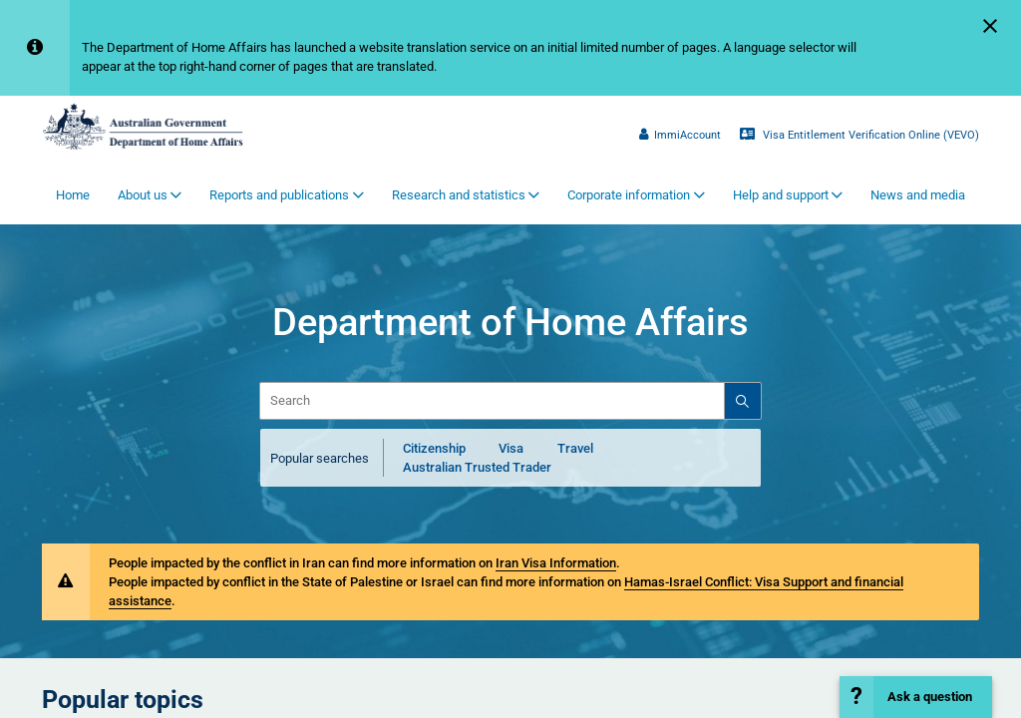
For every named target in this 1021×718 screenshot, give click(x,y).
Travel (575, 448)
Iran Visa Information (556, 562)
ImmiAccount (680, 135)
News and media (917, 194)
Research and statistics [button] (458, 194)
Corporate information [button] (628, 194)
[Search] (742, 401)
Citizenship (434, 448)
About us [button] (143, 194)
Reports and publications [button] (279, 194)
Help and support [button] (781, 194)
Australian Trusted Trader (477, 467)
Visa (511, 448)
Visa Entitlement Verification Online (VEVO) (859, 135)
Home (73, 194)
